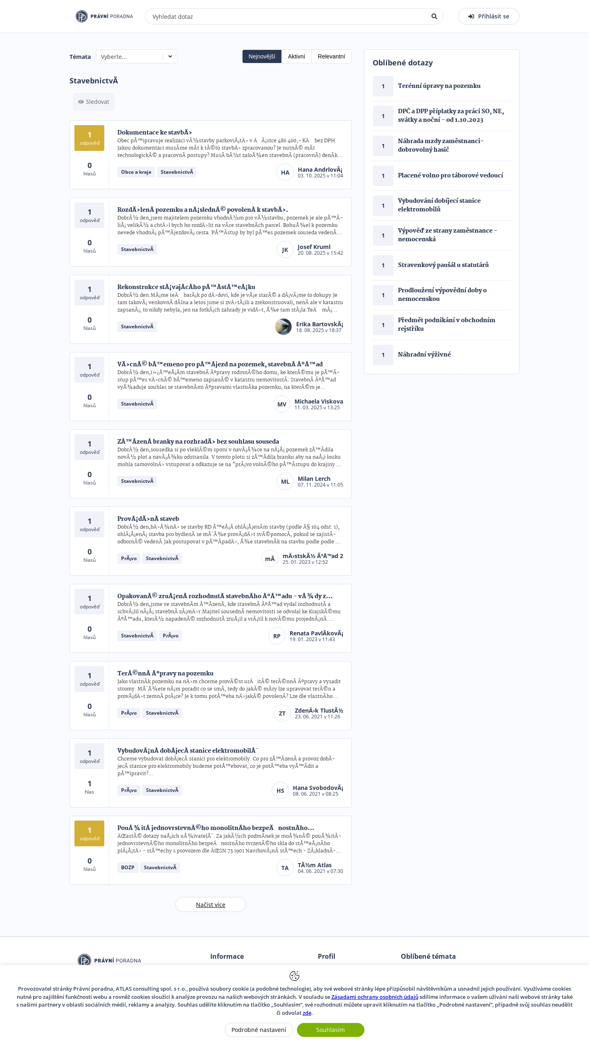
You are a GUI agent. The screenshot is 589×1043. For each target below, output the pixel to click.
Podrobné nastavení (259, 1030)
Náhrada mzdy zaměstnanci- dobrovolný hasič (441, 146)
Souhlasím (330, 1030)
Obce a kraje (136, 171)
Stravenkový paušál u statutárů (443, 265)
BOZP (128, 867)
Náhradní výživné (424, 355)
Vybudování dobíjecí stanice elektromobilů (439, 205)
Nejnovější (262, 56)
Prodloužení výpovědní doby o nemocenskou (442, 295)
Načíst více (210, 904)
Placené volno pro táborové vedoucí (450, 176)
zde (307, 1012)
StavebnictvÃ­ (177, 171)
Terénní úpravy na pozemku (439, 86)
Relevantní (331, 56)
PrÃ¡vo (129, 558)
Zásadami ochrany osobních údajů (374, 996)
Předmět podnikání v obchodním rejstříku (446, 325)
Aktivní (296, 56)
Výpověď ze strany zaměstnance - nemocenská (447, 235)
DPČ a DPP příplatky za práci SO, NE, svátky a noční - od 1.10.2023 (451, 116)
